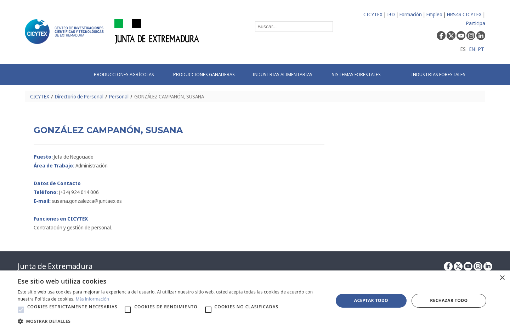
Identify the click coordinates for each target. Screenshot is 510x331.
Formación (411, 14)
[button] (21, 310)
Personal (119, 96)
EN (472, 49)
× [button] (502, 278)
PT (481, 49)
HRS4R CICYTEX (464, 14)
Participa (475, 23)
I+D (391, 14)
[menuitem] (126, 74)
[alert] (255, 300)
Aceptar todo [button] (371, 300)
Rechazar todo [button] (449, 300)
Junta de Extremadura (55, 266)
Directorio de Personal (79, 96)
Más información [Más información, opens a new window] (92, 299)
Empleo (434, 14)
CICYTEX (372, 14)
